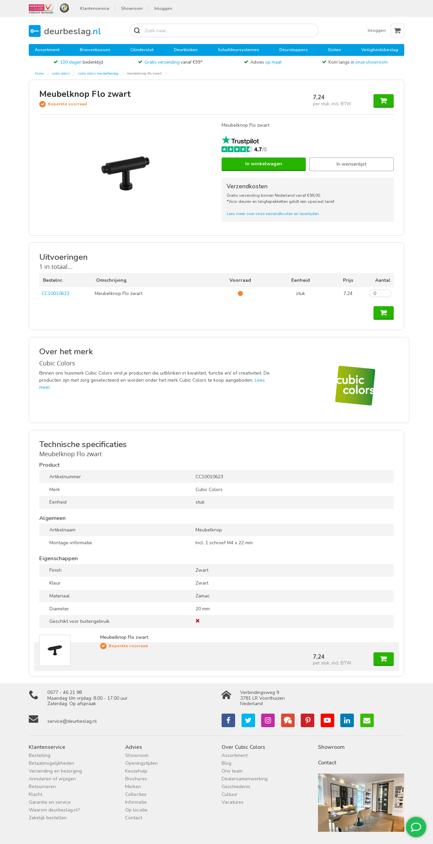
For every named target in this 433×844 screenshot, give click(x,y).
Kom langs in (358, 62)
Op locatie (136, 810)
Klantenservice (95, 8)
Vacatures (233, 802)
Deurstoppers (293, 49)
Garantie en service (50, 802)
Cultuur (229, 794)
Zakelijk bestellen (48, 818)
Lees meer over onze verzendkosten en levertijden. (273, 213)
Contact (133, 818)
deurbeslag (72, 31)
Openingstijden (141, 763)
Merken (133, 786)
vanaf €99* (173, 62)
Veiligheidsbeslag (379, 49)
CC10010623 (55, 293)
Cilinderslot (142, 49)
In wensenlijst (351, 164)
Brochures (136, 779)
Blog (226, 763)
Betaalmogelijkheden (51, 763)
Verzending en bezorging (55, 771)
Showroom (132, 8)
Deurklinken (186, 49)
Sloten (334, 49)
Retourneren (42, 786)
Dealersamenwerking (245, 779)
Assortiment (47, 49)
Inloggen (163, 8)
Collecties (135, 794)
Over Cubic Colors (243, 747)
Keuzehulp (136, 771)
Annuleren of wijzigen (52, 779)
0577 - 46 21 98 (64, 692)
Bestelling (39, 755)
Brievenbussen (95, 49)
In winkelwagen (263, 164)
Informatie (136, 802)
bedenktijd (81, 62)
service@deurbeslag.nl (72, 721)
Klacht (35, 794)
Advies (265, 62)
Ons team (232, 771)
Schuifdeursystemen (238, 49)
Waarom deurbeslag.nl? (54, 810)
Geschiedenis (236, 786)
